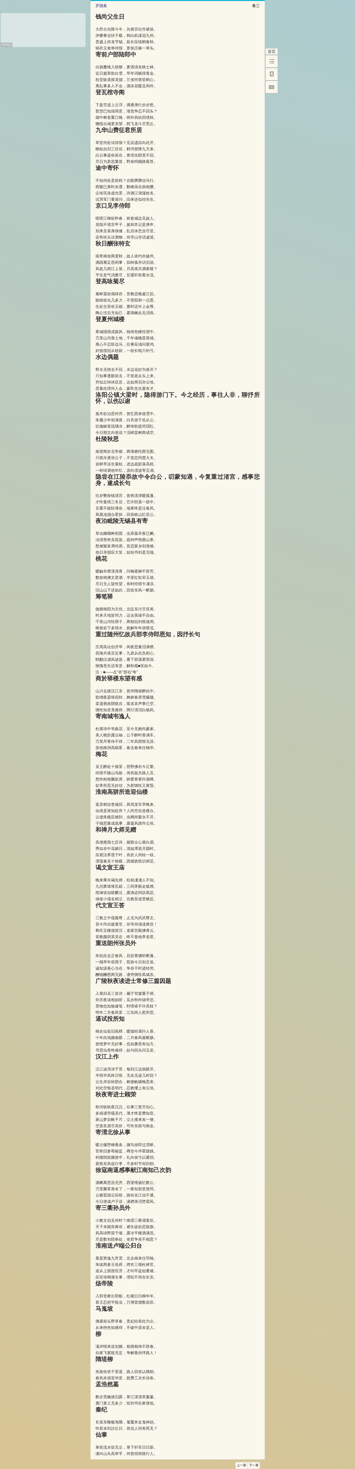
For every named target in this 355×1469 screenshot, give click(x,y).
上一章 (241, 1465)
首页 (272, 51)
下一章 (254, 1465)
